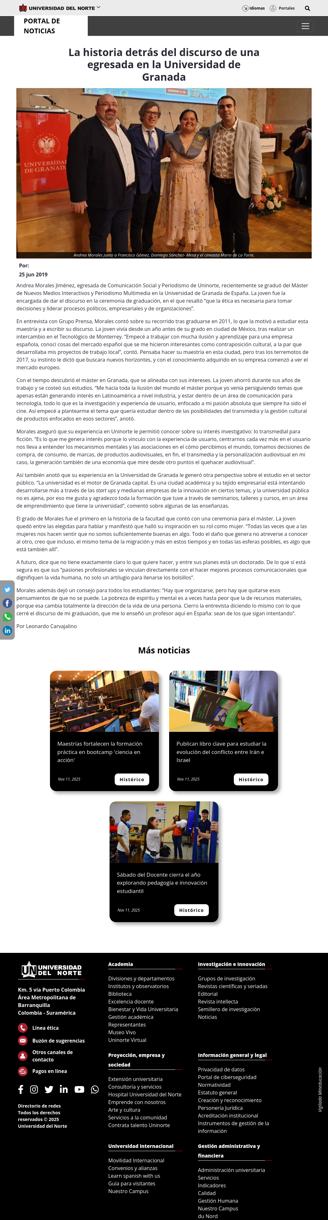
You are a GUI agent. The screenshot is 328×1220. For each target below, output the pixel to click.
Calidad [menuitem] (207, 1193)
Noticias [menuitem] (207, 1016)
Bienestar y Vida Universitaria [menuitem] (143, 1009)
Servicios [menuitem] (208, 1177)
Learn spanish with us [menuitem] (134, 1175)
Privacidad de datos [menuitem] (221, 1069)
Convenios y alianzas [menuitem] (133, 1168)
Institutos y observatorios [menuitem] (138, 986)
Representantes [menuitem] (127, 1024)
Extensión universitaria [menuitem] (135, 1079)
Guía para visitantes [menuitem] (131, 1183)
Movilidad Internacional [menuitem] (136, 1160)
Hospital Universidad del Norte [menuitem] (145, 1094)
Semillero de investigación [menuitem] (229, 1009)
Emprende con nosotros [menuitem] (137, 1102)
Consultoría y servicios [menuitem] (134, 1086)
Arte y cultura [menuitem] (124, 1109)
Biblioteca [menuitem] (120, 993)
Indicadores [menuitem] (212, 1185)
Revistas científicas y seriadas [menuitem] (232, 986)
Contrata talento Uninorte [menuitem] (139, 1125)
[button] (307, 8)
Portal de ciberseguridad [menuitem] (227, 1077)
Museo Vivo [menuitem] (122, 1032)
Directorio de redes (39, 1106)
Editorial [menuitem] (208, 993)
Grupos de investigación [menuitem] (226, 978)
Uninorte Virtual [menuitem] (127, 1040)
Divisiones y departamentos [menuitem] (141, 978)
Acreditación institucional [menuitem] (228, 1115)
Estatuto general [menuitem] (217, 1092)
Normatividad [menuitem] (214, 1084)
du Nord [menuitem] (208, 1216)
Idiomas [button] (253, 8)
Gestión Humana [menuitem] (218, 1200)
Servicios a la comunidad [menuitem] (137, 1117)
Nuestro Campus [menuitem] (128, 1191)
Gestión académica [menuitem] (130, 1016)
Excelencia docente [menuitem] (131, 1001)
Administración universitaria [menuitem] (231, 1170)
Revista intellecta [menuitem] (218, 1001)
